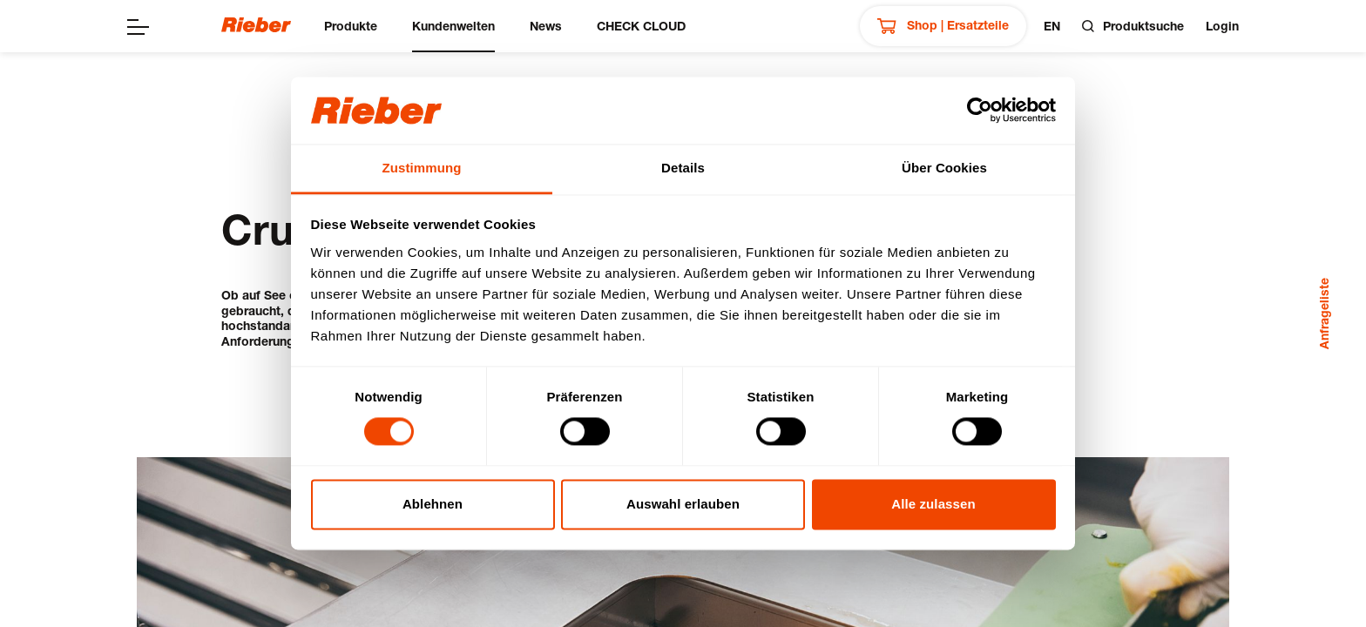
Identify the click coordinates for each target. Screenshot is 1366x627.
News (546, 25)
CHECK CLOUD (641, 25)
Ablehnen (432, 503)
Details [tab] (683, 167)
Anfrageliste (1323, 313)
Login (1222, 25)
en (1052, 25)
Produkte (350, 25)
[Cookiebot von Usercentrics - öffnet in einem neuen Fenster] (979, 111)
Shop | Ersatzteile (943, 26)
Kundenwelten (453, 25)
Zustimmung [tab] (422, 167)
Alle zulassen (933, 503)
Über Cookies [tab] (944, 167)
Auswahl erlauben (683, 503)
